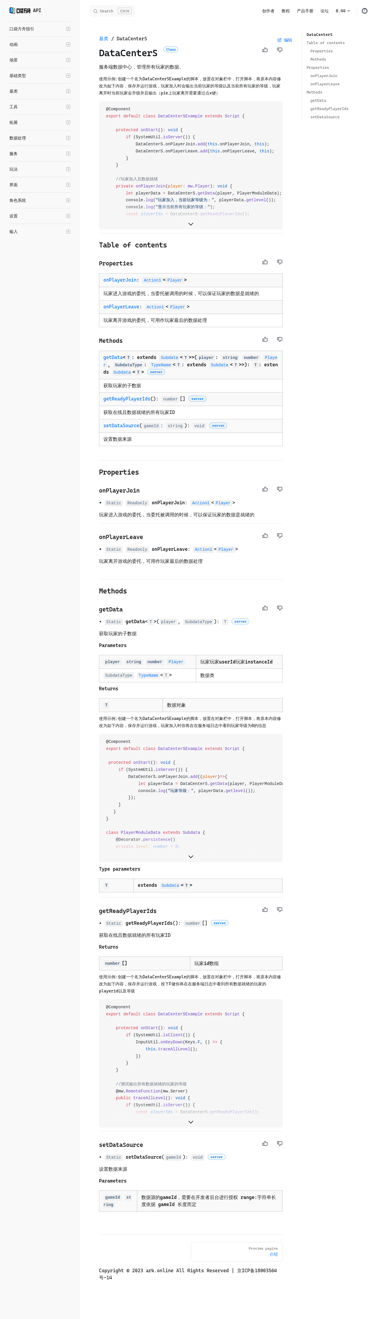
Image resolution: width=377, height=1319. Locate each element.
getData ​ (318, 100)
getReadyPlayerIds (126, 399)
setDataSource (121, 425)
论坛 (324, 11)
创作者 (268, 11)
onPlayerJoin (120, 280)
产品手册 (305, 11)
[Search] (112, 11)
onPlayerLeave (121, 307)
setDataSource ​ (325, 117)
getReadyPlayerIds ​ (329, 109)
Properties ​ (321, 51)
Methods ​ (318, 59)
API (25, 10)
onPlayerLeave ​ (325, 84)
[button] (40, 29)
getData (113, 357)
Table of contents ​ (326, 43)
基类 (103, 38)
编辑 (284, 40)
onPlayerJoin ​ (323, 76)
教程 (286, 11)
